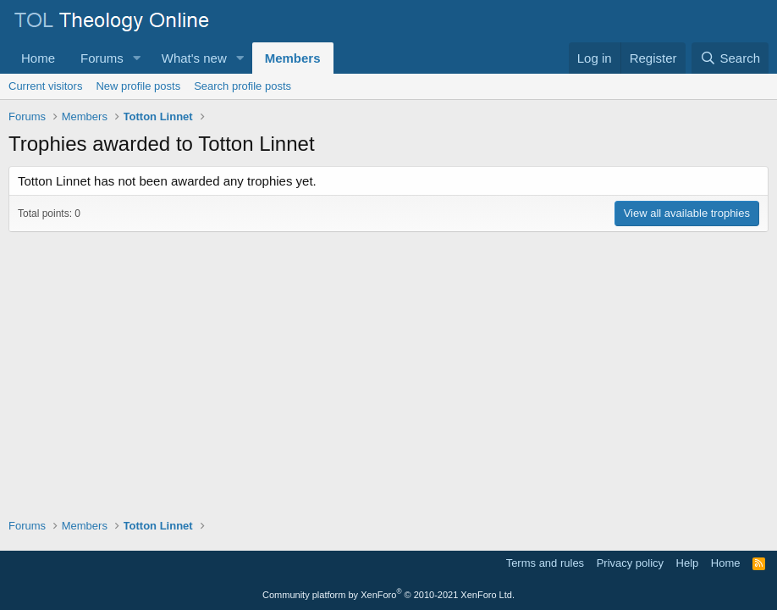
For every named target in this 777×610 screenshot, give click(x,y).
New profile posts (138, 86)
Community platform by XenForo (388, 595)
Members (293, 58)
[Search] (730, 58)
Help (687, 563)
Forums (102, 58)
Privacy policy (630, 563)
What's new (194, 58)
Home (38, 58)
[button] (137, 58)
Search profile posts (242, 86)
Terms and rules (545, 563)
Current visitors (45, 86)
